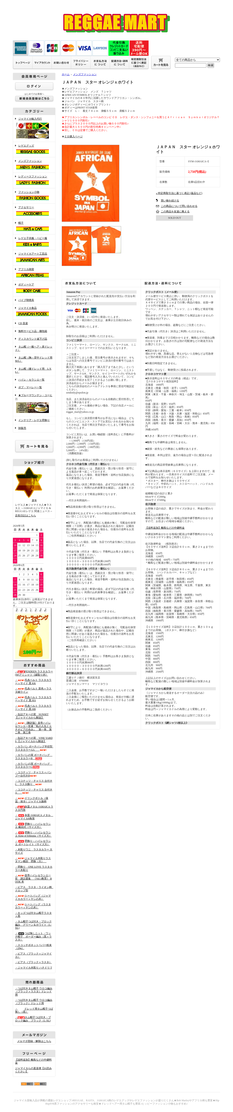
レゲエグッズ (34, 149)
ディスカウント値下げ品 (32, 338)
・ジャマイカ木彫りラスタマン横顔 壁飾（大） (33, 860)
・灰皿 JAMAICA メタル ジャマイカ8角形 (34, 817)
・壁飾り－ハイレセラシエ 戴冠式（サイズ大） (33, 825)
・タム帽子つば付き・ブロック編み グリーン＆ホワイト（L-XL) (33, 924)
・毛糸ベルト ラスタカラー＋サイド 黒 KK (33, 681)
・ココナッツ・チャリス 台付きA (33, 791)
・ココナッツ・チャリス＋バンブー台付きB (33, 774)
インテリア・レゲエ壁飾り (34, 420)
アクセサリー (34, 211)
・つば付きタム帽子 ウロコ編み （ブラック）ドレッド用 (33, 1001)
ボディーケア (34, 288)
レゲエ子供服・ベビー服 (34, 242)
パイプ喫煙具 (26, 300)
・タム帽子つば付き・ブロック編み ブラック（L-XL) (33, 1019)
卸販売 (22, 428)
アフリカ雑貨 (34, 273)
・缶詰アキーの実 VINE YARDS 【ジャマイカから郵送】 (34, 739)
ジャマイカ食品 (34, 311)
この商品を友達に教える (175, 211)
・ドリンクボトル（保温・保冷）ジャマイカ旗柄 (31, 800)
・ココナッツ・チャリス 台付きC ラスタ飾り (33, 782)
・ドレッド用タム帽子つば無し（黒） (34, 1010)
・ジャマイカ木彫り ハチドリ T (33, 967)
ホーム (66, 74)
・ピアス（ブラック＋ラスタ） (33, 962)
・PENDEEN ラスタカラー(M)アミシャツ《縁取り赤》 (34, 673)
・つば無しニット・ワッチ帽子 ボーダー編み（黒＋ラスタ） (33, 936)
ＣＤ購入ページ (73, 136)
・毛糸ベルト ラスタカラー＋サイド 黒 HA (33, 699)
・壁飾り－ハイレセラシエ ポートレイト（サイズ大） (33, 842)
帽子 (34, 226)
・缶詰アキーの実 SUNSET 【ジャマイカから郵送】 (31, 716)
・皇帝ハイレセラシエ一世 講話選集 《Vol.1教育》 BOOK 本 (33, 878)
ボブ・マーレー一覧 (30, 387)
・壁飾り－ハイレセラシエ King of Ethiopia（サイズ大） (33, 834)
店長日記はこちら (25, 515)
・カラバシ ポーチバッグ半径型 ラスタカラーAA (35, 748)
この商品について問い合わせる (179, 206)
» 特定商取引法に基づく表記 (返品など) (179, 193)
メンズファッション (34, 164)
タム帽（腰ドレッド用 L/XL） (33, 370)
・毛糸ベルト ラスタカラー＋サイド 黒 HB (33, 707)
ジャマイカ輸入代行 (34, 128)
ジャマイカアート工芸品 (34, 257)
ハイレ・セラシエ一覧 (31, 379)
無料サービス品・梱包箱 (32, 331)
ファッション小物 (34, 196)
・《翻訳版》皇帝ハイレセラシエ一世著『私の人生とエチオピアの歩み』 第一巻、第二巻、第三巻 (33, 727)
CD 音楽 (23, 323)
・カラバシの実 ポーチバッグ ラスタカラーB (33, 757)
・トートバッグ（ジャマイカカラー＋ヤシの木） (33, 897)
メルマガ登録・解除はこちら (34, 1041)
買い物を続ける (170, 200)
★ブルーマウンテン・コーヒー (34, 404)
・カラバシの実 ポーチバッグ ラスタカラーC (33, 765)
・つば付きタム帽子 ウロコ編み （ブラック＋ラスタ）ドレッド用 (33, 991)
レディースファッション (34, 180)
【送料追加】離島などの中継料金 (165, 527)
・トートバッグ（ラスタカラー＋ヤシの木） (33, 906)
